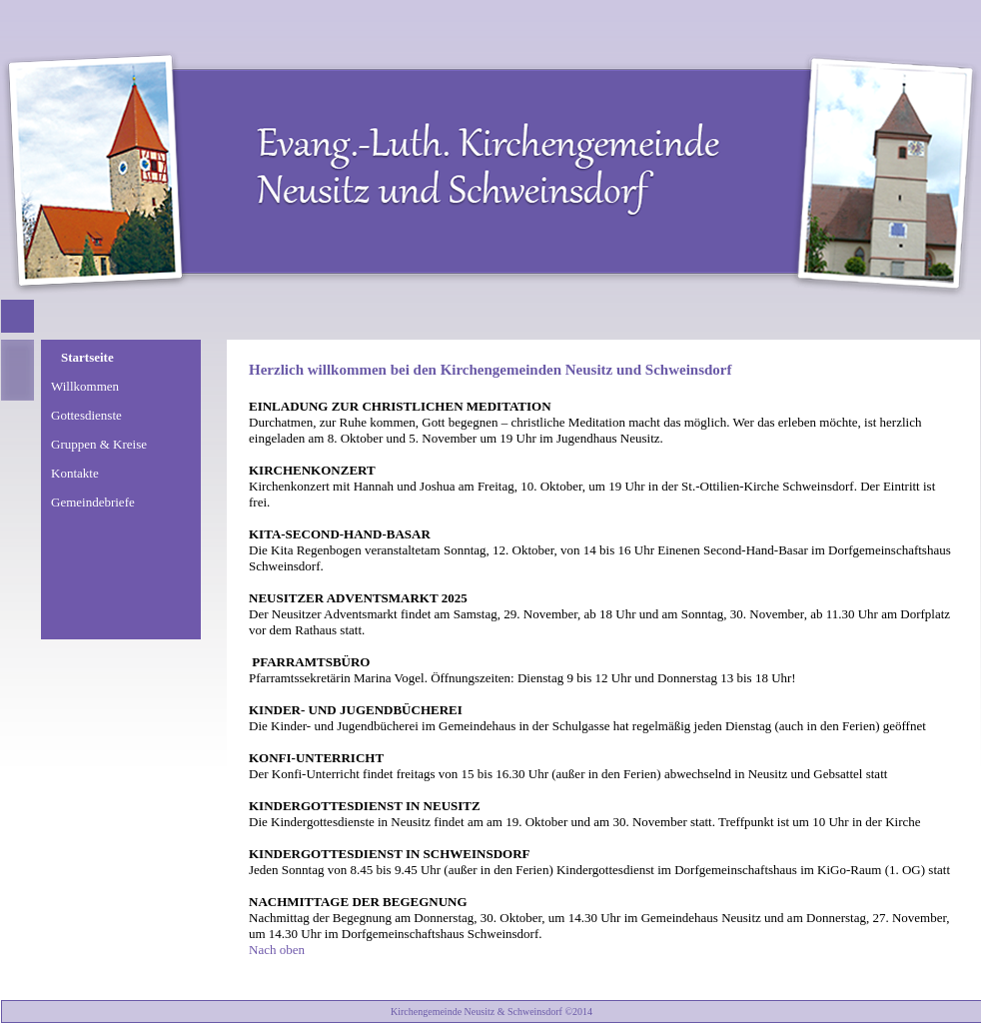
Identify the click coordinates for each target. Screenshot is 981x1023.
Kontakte (75, 473)
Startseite (87, 357)
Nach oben (277, 949)
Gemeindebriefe (93, 502)
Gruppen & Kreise (99, 444)
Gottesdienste (86, 415)
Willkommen (85, 386)
